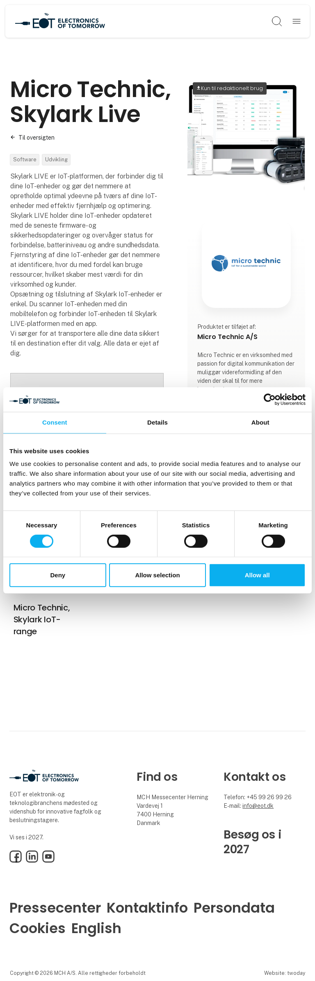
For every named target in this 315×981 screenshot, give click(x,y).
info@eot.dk (258, 805)
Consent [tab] (54, 422)
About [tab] (260, 422)
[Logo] (60, 21)
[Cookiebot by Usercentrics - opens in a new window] (270, 399)
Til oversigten (36, 137)
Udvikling (56, 159)
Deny (57, 575)
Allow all (257, 575)
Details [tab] (157, 422)
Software (25, 159)
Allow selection (157, 575)
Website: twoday (284, 973)
